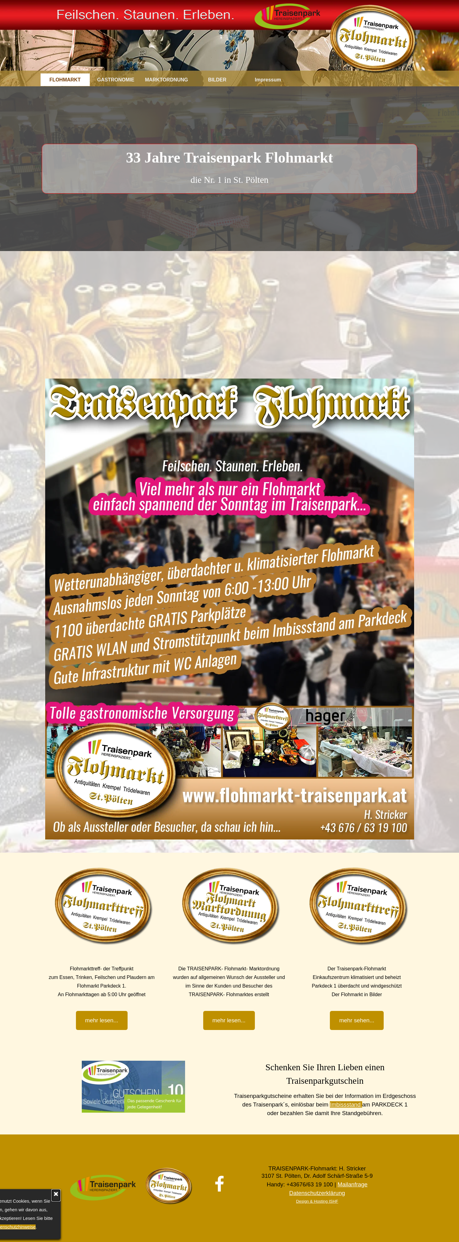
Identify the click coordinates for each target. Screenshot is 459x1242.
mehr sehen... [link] (356, 1020)
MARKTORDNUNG (166, 79)
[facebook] (219, 1183)
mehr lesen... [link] (229, 1020)
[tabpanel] (230, 167)
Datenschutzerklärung (317, 1193)
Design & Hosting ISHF (317, 1201)
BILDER (217, 79)
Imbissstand (346, 1104)
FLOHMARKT (65, 79)
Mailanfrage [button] (352, 1184)
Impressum (268, 79)
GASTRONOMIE (115, 79)
